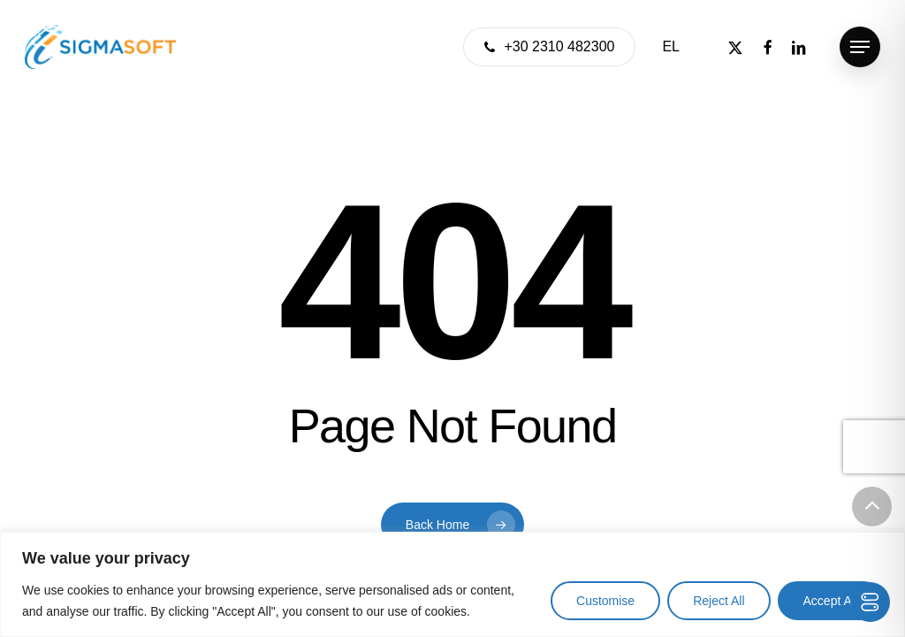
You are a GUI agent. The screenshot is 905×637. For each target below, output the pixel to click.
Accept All (830, 601)
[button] (860, 47)
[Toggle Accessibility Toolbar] (870, 602)
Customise (605, 601)
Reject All (718, 601)
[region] (452, 584)
